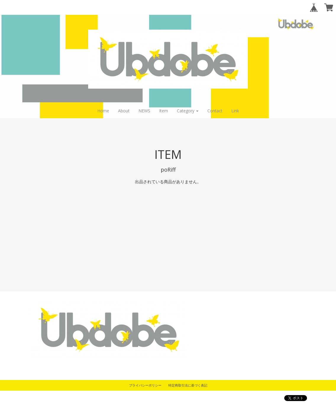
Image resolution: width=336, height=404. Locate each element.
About (124, 111)
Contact (214, 111)
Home (103, 111)
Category (187, 111)
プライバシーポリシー (145, 385)
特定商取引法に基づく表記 (187, 385)
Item (163, 111)
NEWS (144, 111)
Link (235, 111)
